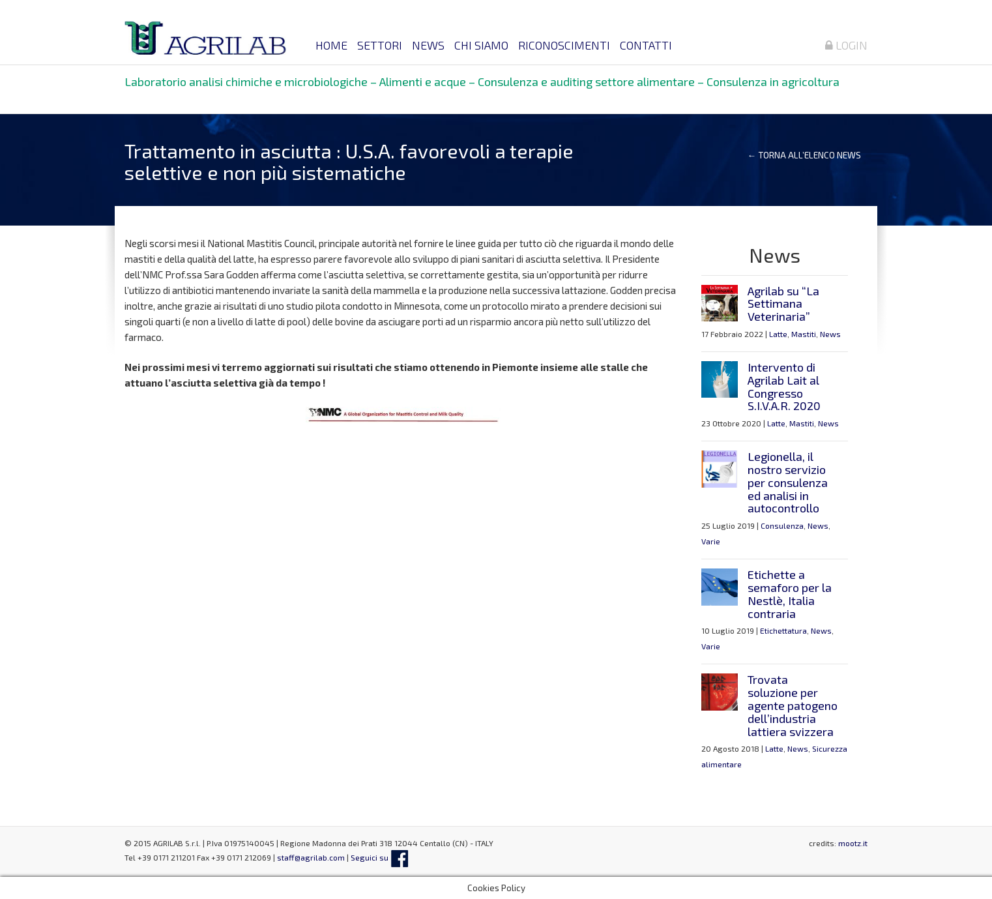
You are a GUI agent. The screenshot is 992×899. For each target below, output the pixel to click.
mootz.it (853, 842)
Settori (379, 45)
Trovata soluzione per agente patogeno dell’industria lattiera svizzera (793, 705)
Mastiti (803, 333)
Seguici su (380, 857)
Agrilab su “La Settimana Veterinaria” (783, 304)
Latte (778, 333)
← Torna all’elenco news (805, 155)
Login (846, 45)
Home (331, 45)
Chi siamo (481, 45)
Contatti (646, 45)
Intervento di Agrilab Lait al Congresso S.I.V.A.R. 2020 (784, 386)
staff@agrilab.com (311, 857)
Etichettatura (783, 630)
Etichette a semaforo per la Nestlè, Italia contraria (790, 593)
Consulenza (782, 525)
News (428, 45)
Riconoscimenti (564, 45)
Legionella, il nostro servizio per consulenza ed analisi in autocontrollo (788, 482)
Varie (710, 541)
